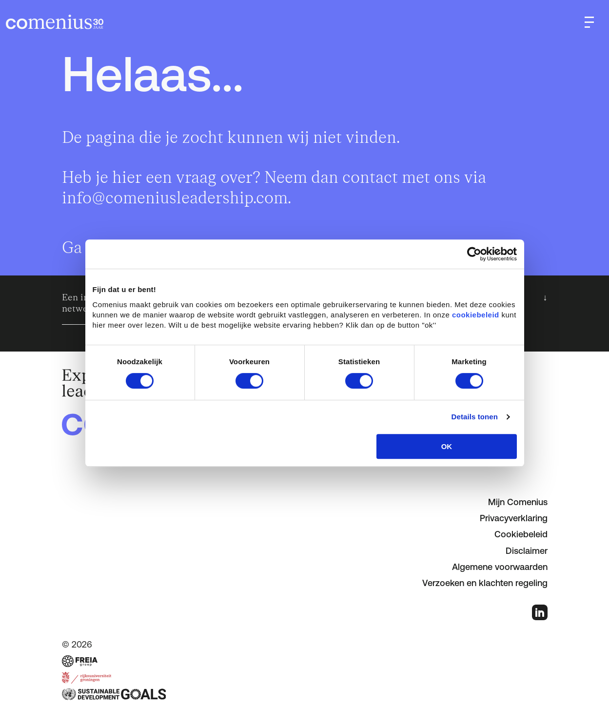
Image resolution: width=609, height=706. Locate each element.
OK (446, 446)
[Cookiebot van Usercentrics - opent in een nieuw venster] (474, 254)
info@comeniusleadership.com (175, 198)
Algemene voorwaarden (500, 567)
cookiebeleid (475, 315)
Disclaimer (527, 551)
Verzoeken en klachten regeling (485, 583)
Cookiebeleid (521, 534)
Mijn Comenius (518, 502)
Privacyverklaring (514, 518)
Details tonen (475, 416)
